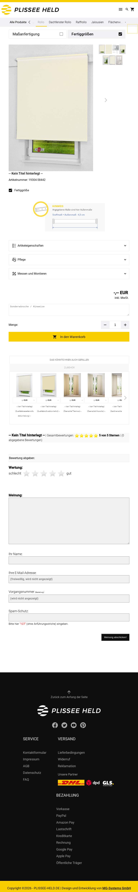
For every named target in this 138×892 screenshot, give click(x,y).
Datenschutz (32, 769)
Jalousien (97, 22)
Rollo (41, 23)
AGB (26, 762)
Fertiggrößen (82, 34)
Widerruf (64, 755)
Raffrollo (81, 22)
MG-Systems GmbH (116, 884)
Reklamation (67, 762)
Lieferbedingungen (71, 749)
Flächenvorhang (118, 22)
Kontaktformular (34, 749)
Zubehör (69, 367)
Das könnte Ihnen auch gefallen (69, 359)
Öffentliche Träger (69, 859)
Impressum (31, 755)
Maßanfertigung (26, 34)
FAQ (26, 776)
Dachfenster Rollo (60, 22)
